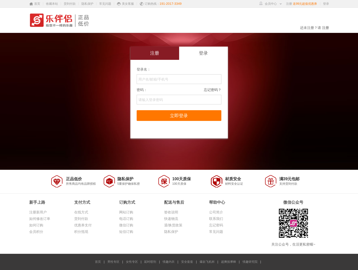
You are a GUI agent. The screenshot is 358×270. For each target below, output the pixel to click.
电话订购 (126, 219)
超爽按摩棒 (228, 262)
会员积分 (36, 232)
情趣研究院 (250, 262)
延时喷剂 (150, 262)
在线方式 (81, 212)
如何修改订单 (39, 219)
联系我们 (216, 219)
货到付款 (70, 3)
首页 (98, 262)
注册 (289, 3)
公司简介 (216, 212)
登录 (326, 3)
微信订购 (126, 225)
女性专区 (132, 262)
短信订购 (126, 232)
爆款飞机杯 (207, 262)
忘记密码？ (212, 89)
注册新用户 (38, 212)
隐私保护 (87, 3)
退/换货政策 (173, 225)
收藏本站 (52, 3)
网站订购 (126, 212)
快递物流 (171, 219)
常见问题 (105, 3)
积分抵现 (81, 232)
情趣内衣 (169, 262)
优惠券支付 (83, 225)
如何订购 (36, 225)
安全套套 (187, 262)
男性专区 (113, 262)
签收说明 (171, 212)
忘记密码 (216, 225)
